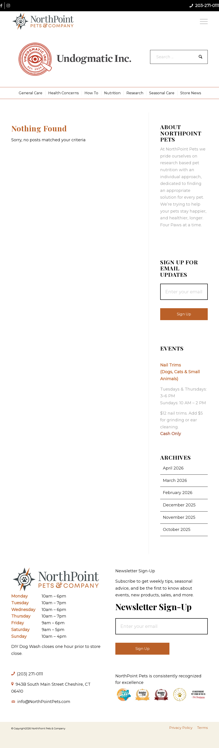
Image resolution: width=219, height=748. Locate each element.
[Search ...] (179, 57)
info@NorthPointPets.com (43, 701)
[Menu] (203, 21)
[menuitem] (203, 21)
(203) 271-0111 (30, 674)
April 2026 (173, 468)
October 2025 (176, 529)
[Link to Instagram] (8, 5)
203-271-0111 (207, 5)
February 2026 (177, 492)
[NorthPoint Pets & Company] (43, 21)
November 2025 (179, 517)
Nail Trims (170, 365)
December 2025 (179, 505)
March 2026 (175, 480)
